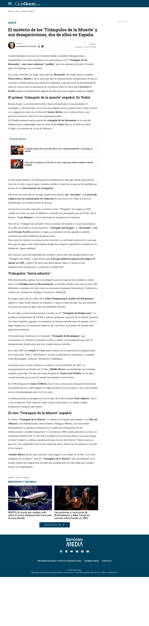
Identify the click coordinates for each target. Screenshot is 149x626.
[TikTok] (77, 600)
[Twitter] (66, 600)
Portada (10, 11)
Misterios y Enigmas (27, 11)
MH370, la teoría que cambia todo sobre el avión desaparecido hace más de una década (30, 564)
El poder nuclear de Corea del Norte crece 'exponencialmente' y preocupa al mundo (58, 199)
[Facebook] (61, 600)
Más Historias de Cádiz (54, 574)
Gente (17, 11)
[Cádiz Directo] (28, 3)
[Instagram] (82, 600)
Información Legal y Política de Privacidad (59, 610)
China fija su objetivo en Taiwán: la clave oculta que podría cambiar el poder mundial (58, 212)
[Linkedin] (87, 600)
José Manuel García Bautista (26, 95)
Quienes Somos (91, 610)
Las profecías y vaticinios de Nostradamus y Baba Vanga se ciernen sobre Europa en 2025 (72, 564)
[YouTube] (71, 600)
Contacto (107, 610)
